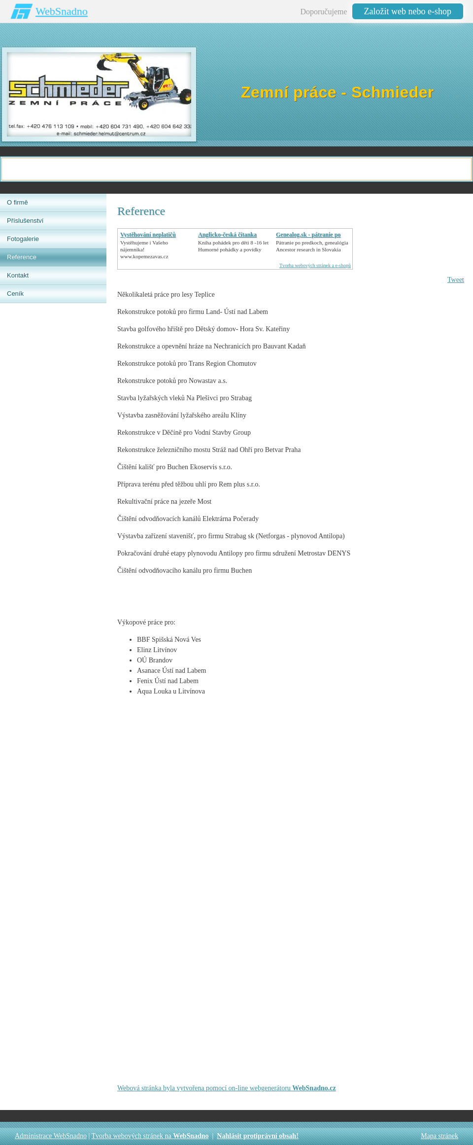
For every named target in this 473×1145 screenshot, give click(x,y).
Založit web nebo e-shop (407, 11)
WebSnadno (61, 11)
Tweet (455, 279)
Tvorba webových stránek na (150, 1136)
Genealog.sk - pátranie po (308, 234)
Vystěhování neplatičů (148, 234)
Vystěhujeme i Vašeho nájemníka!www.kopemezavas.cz (144, 249)
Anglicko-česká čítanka (227, 234)
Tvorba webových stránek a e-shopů (315, 265)
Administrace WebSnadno (51, 1136)
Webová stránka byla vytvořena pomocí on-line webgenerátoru (226, 1088)
